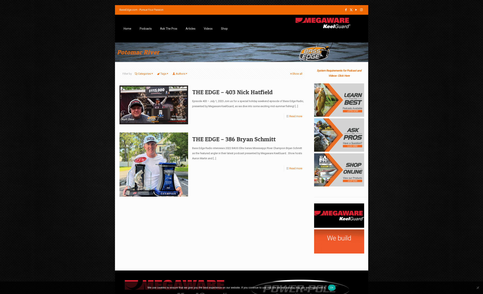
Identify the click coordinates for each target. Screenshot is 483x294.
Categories (144, 73)
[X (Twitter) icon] (351, 10)
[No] (478, 288)
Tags (163, 73)
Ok (332, 287)
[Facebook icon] (346, 10)
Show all (296, 73)
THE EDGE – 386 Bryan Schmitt (234, 139)
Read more (295, 116)
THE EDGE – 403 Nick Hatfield (232, 92)
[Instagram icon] (361, 10)
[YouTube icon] (356, 10)
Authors (180, 73)
